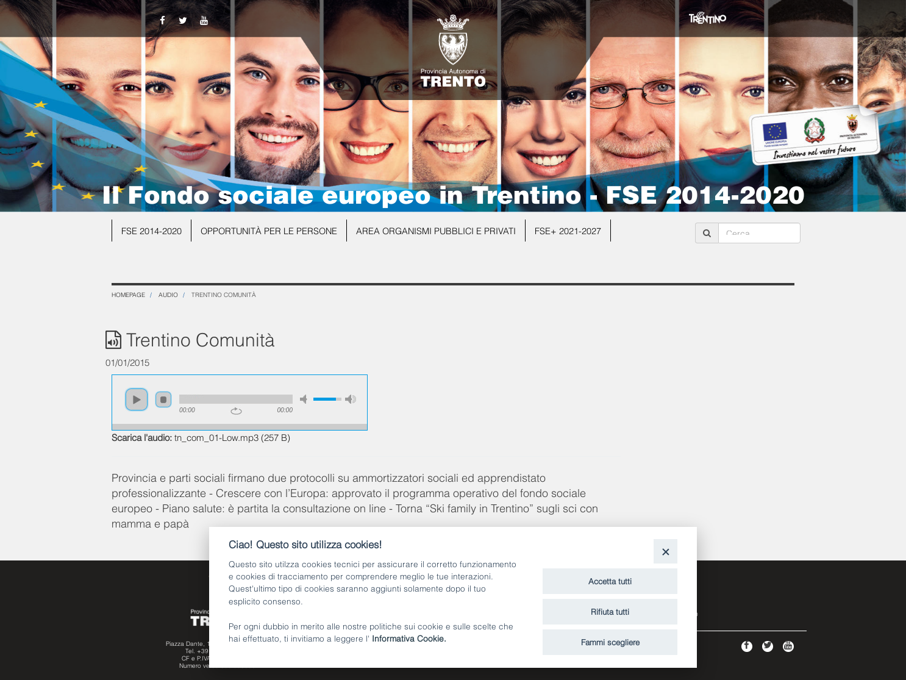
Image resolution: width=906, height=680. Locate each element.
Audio (168, 294)
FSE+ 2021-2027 (575, 230)
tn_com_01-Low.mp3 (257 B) (232, 436)
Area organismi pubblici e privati (441, 230)
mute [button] (305, 399)
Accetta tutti (610, 580)
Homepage (128, 294)
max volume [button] (350, 399)
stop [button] (163, 399)
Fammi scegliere (610, 641)
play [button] (136, 399)
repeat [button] (236, 411)
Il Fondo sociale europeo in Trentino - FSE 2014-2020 (453, 192)
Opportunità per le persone (271, 230)
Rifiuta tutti (610, 611)
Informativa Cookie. (409, 637)
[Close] (665, 551)
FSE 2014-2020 (151, 230)
